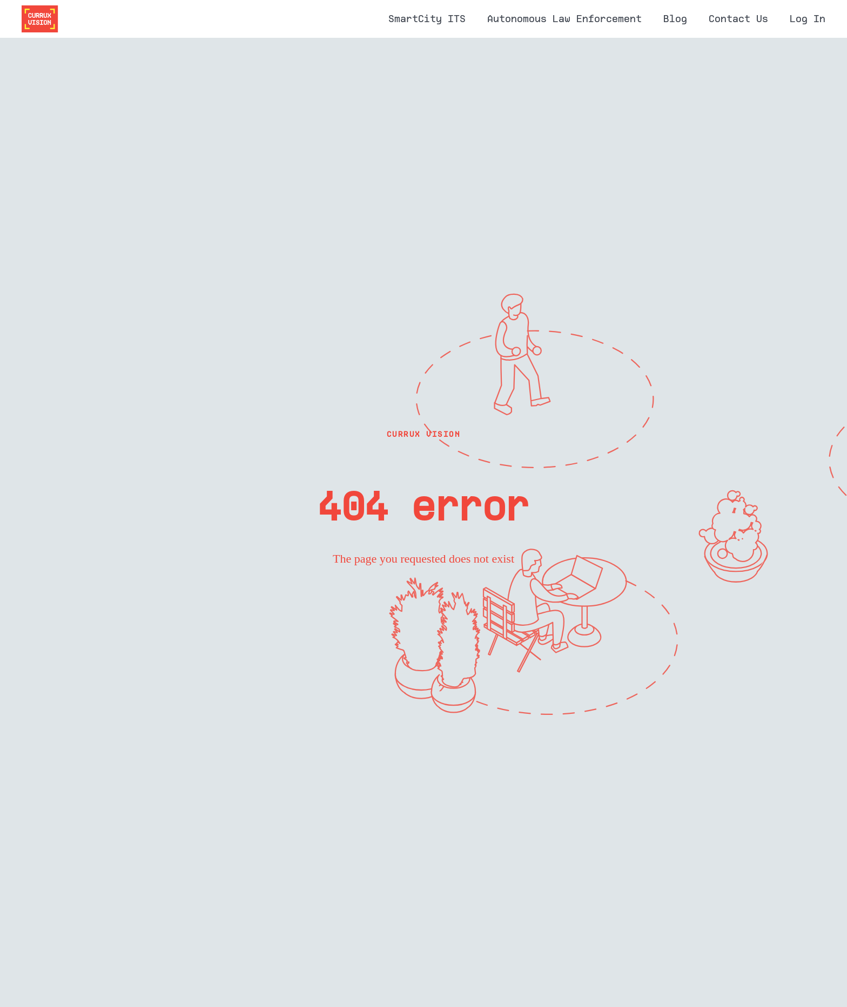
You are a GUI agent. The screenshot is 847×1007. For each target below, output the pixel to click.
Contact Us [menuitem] (738, 19)
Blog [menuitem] (675, 19)
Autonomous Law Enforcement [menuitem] (564, 19)
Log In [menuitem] (807, 19)
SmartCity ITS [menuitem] (427, 19)
